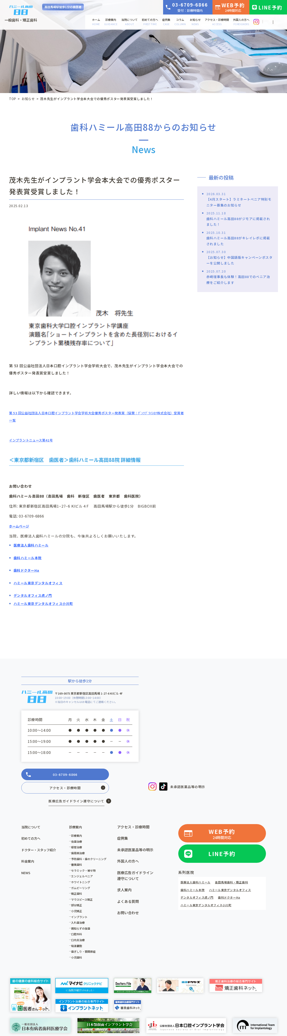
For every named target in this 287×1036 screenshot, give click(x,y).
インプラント (81, 905)
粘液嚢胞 (78, 934)
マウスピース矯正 (83, 888)
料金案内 (28, 849)
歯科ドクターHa (236, 885)
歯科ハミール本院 (194, 877)
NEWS (26, 861)
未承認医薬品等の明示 (190, 786)
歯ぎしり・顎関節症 (85, 940)
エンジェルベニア (83, 864)
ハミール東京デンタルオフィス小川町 (210, 892)
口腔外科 (78, 922)
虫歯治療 (78, 830)
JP (268, 22)
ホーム (96, 22)
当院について (129, 22)
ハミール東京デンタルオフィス (237, 877)
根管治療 (78, 835)
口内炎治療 (79, 928)
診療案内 (111, 22)
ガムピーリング (82, 876)
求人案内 (124, 878)
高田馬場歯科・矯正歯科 (239, 869)
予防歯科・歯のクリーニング (90, 847)
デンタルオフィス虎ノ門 (200, 885)
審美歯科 (78, 853)
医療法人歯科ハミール (198, 869)
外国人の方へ (241, 22)
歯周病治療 (79, 841)
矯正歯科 (78, 882)
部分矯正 (78, 893)
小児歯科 (78, 945)
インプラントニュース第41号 (34, 440)
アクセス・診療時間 (217, 22)
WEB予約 (233, 7)
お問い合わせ (128, 901)
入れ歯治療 (79, 911)
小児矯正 (78, 899)
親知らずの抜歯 (82, 916)
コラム (180, 22)
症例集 (166, 22)
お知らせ (195, 22)
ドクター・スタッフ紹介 (41, 838)
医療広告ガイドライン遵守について (135, 864)
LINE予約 (270, 7)
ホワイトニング (82, 870)
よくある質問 (128, 889)
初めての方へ (150, 22)
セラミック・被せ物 (85, 859)
